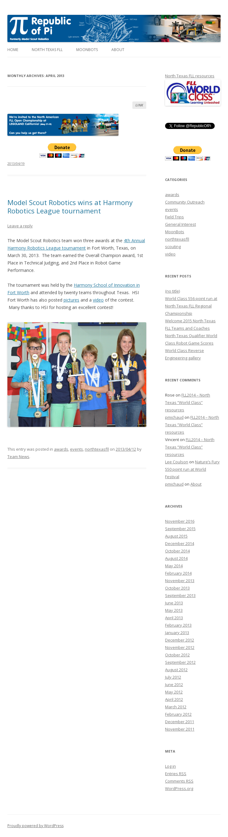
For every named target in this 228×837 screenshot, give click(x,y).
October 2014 (177, 551)
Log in (170, 766)
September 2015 (180, 528)
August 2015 (176, 536)
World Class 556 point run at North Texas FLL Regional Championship (191, 306)
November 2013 (179, 580)
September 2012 (180, 662)
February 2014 (178, 573)
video (98, 300)
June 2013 (174, 603)
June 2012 (174, 684)
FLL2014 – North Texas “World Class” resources (187, 402)
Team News (18, 456)
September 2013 (180, 595)
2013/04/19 (16, 163)
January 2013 (177, 632)
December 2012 (179, 640)
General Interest (180, 224)
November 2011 (179, 729)
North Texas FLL (47, 49)
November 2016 (179, 521)
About (117, 49)
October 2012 (177, 655)
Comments (179, 781)
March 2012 (175, 707)
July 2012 (173, 677)
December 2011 (179, 721)
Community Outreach (185, 202)
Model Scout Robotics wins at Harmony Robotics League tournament (70, 206)
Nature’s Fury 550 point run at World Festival (192, 469)
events (76, 449)
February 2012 (178, 714)
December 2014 (179, 543)
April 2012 (174, 699)
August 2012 (176, 669)
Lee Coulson (176, 462)
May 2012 (174, 692)
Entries (175, 773)
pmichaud (174, 417)
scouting (173, 246)
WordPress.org (179, 788)
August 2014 (176, 558)
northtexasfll (97, 449)
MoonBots (87, 49)
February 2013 (178, 625)
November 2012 (179, 647)
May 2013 (174, 610)
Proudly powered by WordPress (35, 825)
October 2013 (177, 588)
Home (12, 49)
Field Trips (174, 217)
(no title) (172, 291)
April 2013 (174, 617)
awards (61, 449)
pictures (71, 300)
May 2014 (174, 566)
